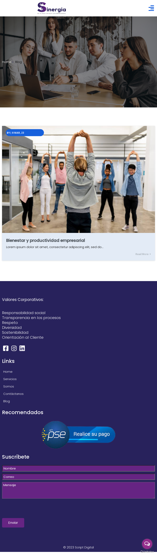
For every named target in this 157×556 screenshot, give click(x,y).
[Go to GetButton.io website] (147, 551)
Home (6, 62)
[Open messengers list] (147, 544)
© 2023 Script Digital (78, 547)
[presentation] (33, 510)
